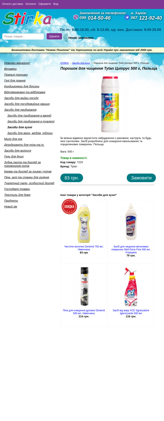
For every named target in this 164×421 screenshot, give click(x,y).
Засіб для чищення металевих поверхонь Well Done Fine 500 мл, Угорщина (130, 249)
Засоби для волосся (17, 150)
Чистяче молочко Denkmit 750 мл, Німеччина (83, 248)
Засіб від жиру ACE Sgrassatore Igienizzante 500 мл (131, 312)
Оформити (45, 4)
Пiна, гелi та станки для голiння (26, 177)
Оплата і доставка (12, 4)
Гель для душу (14, 156)
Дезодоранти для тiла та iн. (24, 144)
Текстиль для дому (17, 195)
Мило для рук (13, 139)
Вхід (55, 4)
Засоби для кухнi (19, 127)
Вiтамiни (10, 69)
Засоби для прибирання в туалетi (31, 121)
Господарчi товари (17, 189)
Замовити (141, 177)
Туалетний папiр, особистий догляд (29, 183)
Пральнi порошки (16, 74)
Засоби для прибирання (20, 109)
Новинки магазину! (17, 63)
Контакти (31, 4)
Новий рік (10, 206)
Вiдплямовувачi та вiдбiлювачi (24, 92)
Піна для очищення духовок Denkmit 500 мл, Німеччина (84, 312)
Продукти (11, 200)
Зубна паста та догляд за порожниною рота (22, 164)
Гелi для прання (14, 80)
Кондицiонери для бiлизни (21, 86)
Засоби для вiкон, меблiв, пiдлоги (30, 133)
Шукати (54, 36)
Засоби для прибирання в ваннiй (29, 115)
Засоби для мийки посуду (21, 98)
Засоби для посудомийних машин (27, 104)
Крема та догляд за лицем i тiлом (27, 171)
